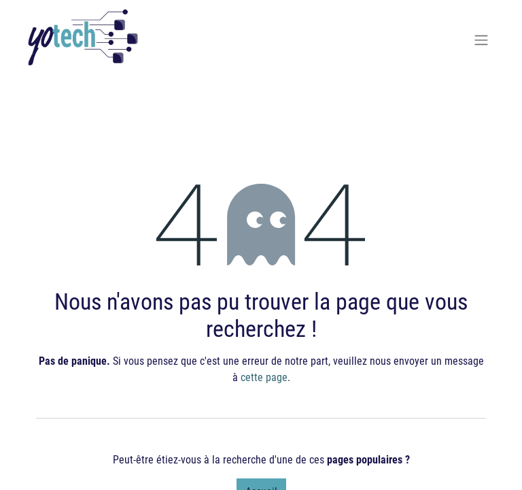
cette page (264, 377)
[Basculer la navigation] (481, 39)
